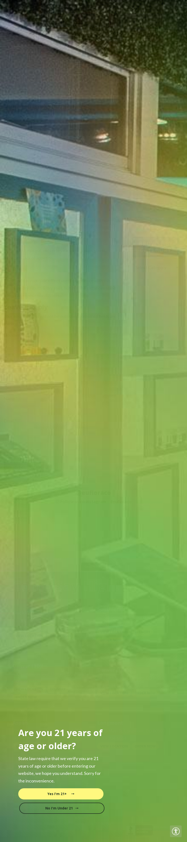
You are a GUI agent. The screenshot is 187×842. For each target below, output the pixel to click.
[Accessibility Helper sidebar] (176, 831)
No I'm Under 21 (61, 808)
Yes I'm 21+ (60, 794)
